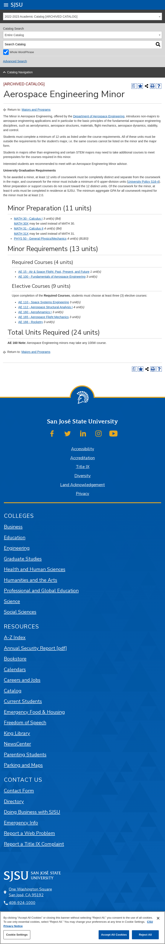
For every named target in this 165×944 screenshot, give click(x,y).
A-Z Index (15, 637)
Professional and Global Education (41, 590)
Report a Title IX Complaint (34, 844)
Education (14, 537)
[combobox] (82, 16)
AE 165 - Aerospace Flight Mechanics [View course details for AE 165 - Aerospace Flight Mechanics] (43, 317)
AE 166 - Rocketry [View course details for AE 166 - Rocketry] (30, 322)
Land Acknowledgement (82, 485)
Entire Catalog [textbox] (14, 35)
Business (13, 526)
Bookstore (15, 658)
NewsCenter (17, 743)
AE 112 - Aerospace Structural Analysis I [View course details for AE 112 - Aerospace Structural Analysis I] (45, 307)
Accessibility (82, 449)
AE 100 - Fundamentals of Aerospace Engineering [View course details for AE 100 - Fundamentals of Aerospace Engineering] (52, 276)
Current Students (23, 701)
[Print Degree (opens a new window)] (134, 86)
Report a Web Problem (29, 833)
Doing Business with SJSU (32, 812)
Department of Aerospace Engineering (98, 116)
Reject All (145, 934)
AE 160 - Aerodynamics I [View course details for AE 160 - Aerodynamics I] (35, 312)
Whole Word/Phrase (22, 52)
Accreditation (82, 458)
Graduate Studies (23, 558)
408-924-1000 (22, 902)
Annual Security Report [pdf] (35, 648)
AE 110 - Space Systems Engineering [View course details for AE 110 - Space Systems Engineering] (43, 302)
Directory (14, 801)
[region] (82, 927)
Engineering (17, 548)
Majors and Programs (36, 109)
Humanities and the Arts (30, 580)
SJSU (17, 4)
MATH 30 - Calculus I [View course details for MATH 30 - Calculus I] (28, 218)
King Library (17, 733)
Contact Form (19, 790)
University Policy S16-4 (143, 181)
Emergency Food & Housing (34, 712)
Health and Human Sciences (34, 569)
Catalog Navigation (20, 72)
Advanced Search (15, 61)
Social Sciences (20, 611)
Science (12, 601)
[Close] (158, 918)
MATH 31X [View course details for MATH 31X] (21, 233)
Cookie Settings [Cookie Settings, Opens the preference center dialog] (17, 934)
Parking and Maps (23, 765)
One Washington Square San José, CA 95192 (30, 892)
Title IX (82, 467)
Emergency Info (21, 822)
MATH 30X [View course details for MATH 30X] (21, 223)
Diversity (82, 476)
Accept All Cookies (114, 934)
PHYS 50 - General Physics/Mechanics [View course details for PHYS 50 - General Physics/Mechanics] (40, 238)
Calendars (15, 669)
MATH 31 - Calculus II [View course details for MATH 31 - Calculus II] (28, 228)
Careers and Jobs (22, 680)
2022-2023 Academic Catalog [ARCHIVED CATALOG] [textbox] (41, 16)
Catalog (12, 690)
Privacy (82, 494)
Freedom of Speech (25, 722)
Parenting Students (25, 754)
